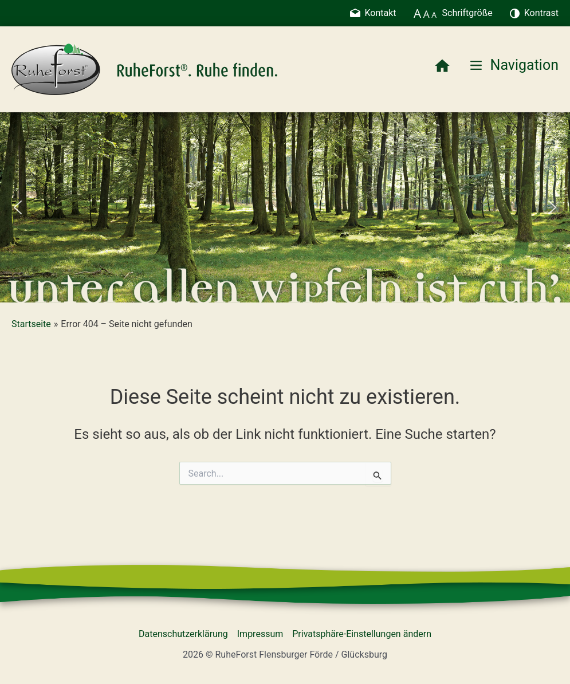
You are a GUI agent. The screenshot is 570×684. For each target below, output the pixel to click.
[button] (18, 207)
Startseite (31, 324)
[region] (285, 207)
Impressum (260, 633)
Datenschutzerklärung (183, 633)
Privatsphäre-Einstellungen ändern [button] (361, 633)
